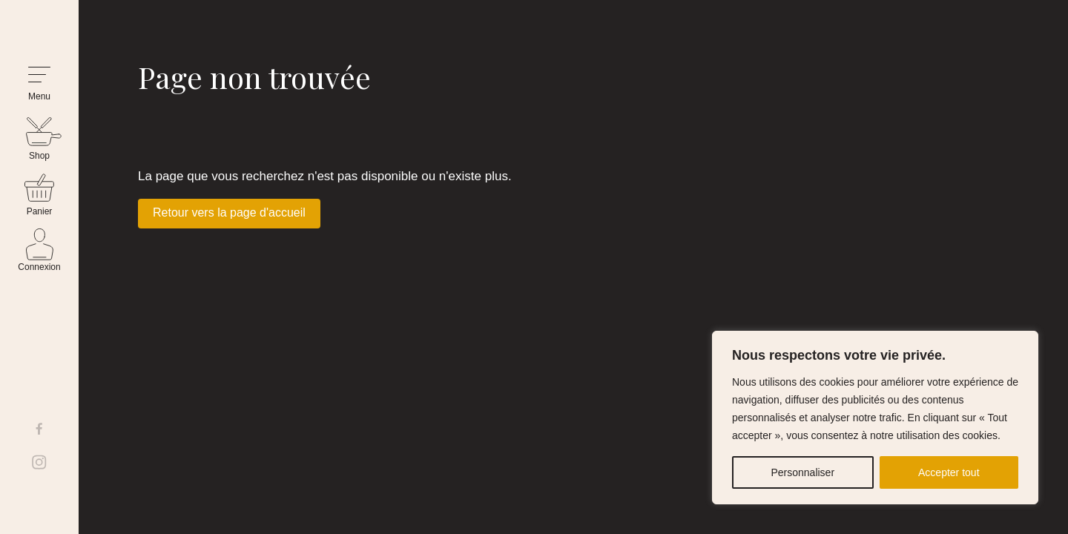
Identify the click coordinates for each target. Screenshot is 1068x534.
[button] (39, 84)
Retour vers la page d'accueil (229, 212)
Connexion (39, 267)
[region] (875, 417)
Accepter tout (949, 472)
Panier (40, 211)
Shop (39, 156)
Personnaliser (802, 472)
